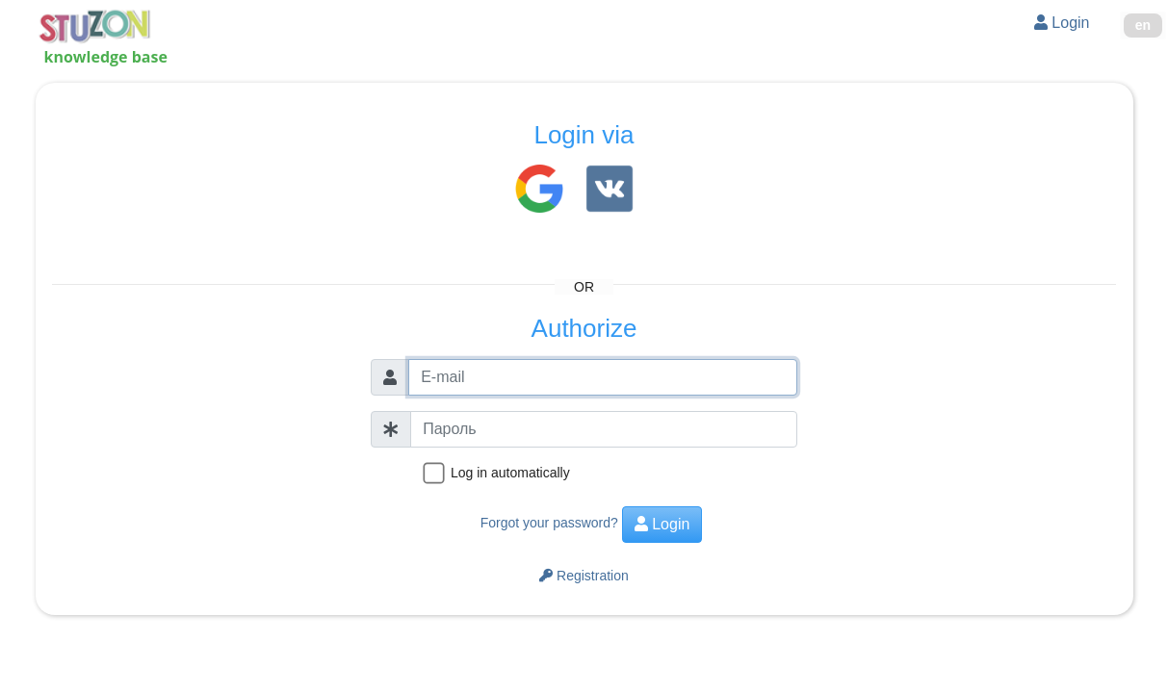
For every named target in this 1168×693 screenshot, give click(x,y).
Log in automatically (510, 472)
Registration (584, 575)
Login (1062, 22)
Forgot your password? (549, 522)
